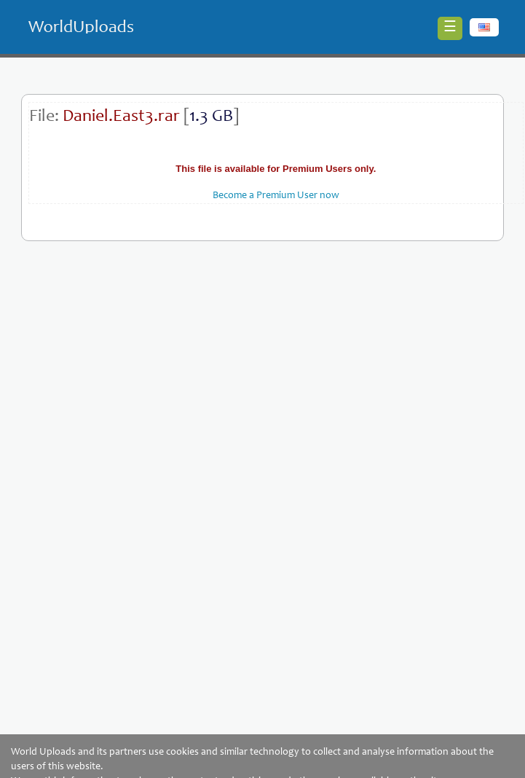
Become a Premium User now (276, 196)
